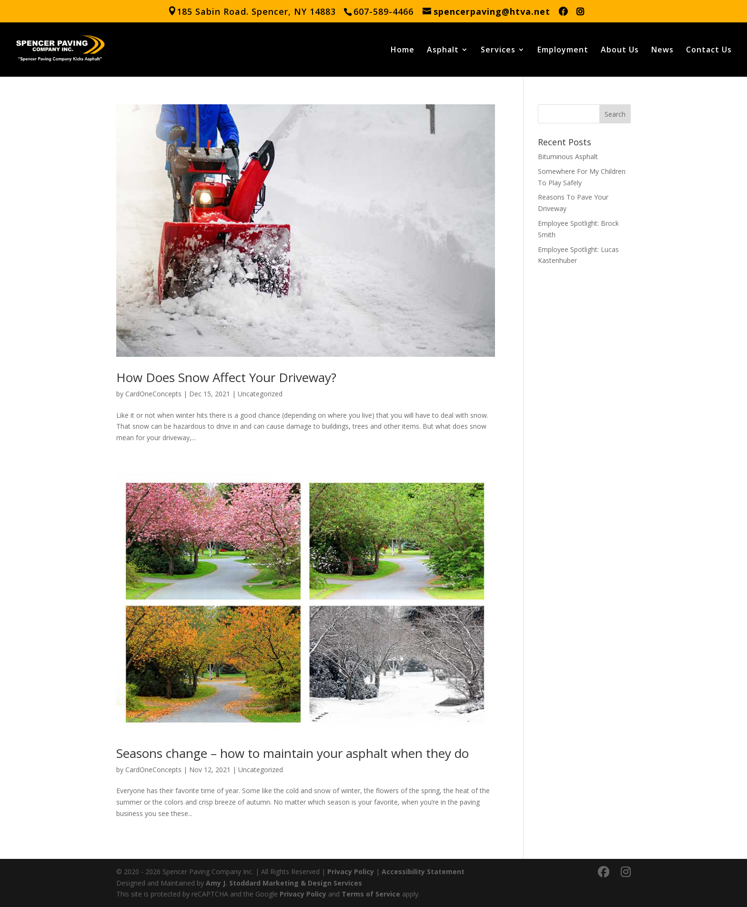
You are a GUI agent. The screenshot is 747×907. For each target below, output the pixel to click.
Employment (562, 50)
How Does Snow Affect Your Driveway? (226, 377)
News (662, 50)
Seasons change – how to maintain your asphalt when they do (292, 753)
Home (402, 50)
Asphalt (443, 50)
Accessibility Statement (423, 871)
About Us (620, 50)
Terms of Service (371, 893)
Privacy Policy (350, 871)
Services (498, 50)
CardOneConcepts (153, 393)
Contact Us (709, 50)
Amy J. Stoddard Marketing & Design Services (284, 882)
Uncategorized (260, 393)
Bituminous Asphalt (568, 156)
